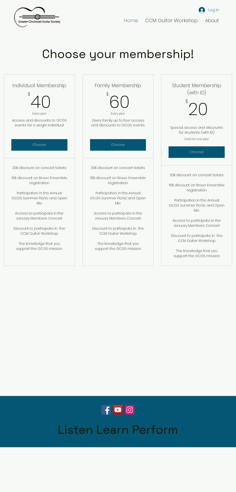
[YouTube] (118, 409)
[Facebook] (106, 409)
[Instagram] (129, 409)
